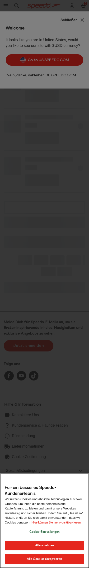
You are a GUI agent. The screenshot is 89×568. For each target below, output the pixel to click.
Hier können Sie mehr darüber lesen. (56, 522)
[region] (44, 521)
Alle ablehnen (44, 545)
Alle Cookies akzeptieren (44, 559)
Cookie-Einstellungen (44, 531)
